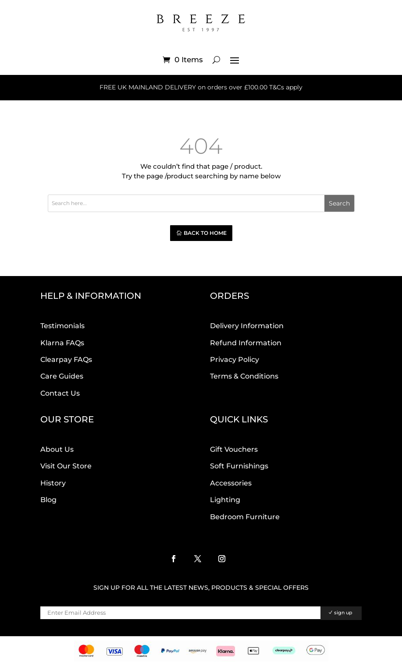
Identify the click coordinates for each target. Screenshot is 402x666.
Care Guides (61, 376)
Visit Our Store (66, 466)
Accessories (231, 483)
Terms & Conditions (244, 376)
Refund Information (245, 343)
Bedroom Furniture (245, 517)
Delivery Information (247, 326)
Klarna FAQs (62, 343)
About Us (57, 449)
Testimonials (62, 326)
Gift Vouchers (234, 449)
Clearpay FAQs (66, 359)
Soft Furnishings (239, 466)
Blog (48, 500)
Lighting (225, 500)
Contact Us (60, 393)
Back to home (205, 233)
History (53, 483)
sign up (343, 612)
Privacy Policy (234, 359)
